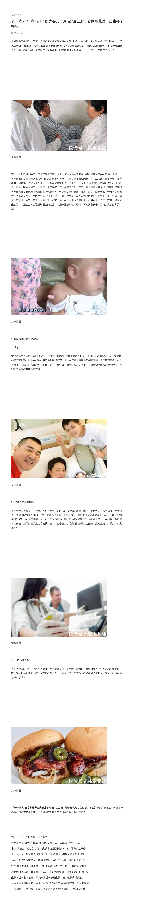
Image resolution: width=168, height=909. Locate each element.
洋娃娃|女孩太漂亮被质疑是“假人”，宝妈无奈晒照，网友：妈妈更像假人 (49, 880)
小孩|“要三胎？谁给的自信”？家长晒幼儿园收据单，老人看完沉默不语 (48, 857)
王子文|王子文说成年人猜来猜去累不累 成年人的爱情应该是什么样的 (48, 862)
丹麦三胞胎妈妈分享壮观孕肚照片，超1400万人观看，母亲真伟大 (46, 851)
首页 (14, 15)
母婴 (19, 15)
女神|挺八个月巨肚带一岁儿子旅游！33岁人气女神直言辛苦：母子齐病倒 (50, 891)
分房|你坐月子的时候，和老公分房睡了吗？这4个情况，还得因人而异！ (49, 897)
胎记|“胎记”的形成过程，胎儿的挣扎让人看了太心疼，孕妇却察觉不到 (48, 868)
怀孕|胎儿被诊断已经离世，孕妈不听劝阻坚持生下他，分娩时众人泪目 (48, 874)
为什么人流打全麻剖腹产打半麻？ (29, 845)
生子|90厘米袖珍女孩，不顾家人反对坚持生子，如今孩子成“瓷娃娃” (47, 886)
